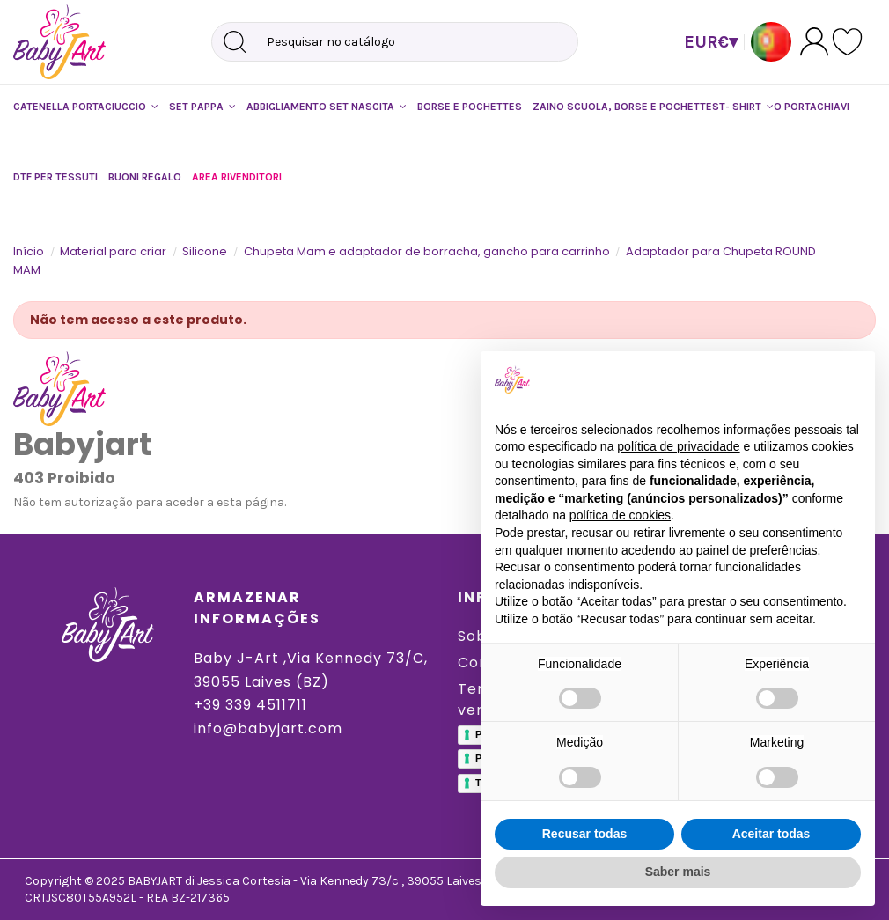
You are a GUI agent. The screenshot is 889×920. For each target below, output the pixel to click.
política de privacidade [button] (678, 446)
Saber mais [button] (678, 872)
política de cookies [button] (620, 515)
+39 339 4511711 (250, 705)
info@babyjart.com (268, 728)
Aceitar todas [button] (771, 834)
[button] (85, 107)
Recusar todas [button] (584, 834)
